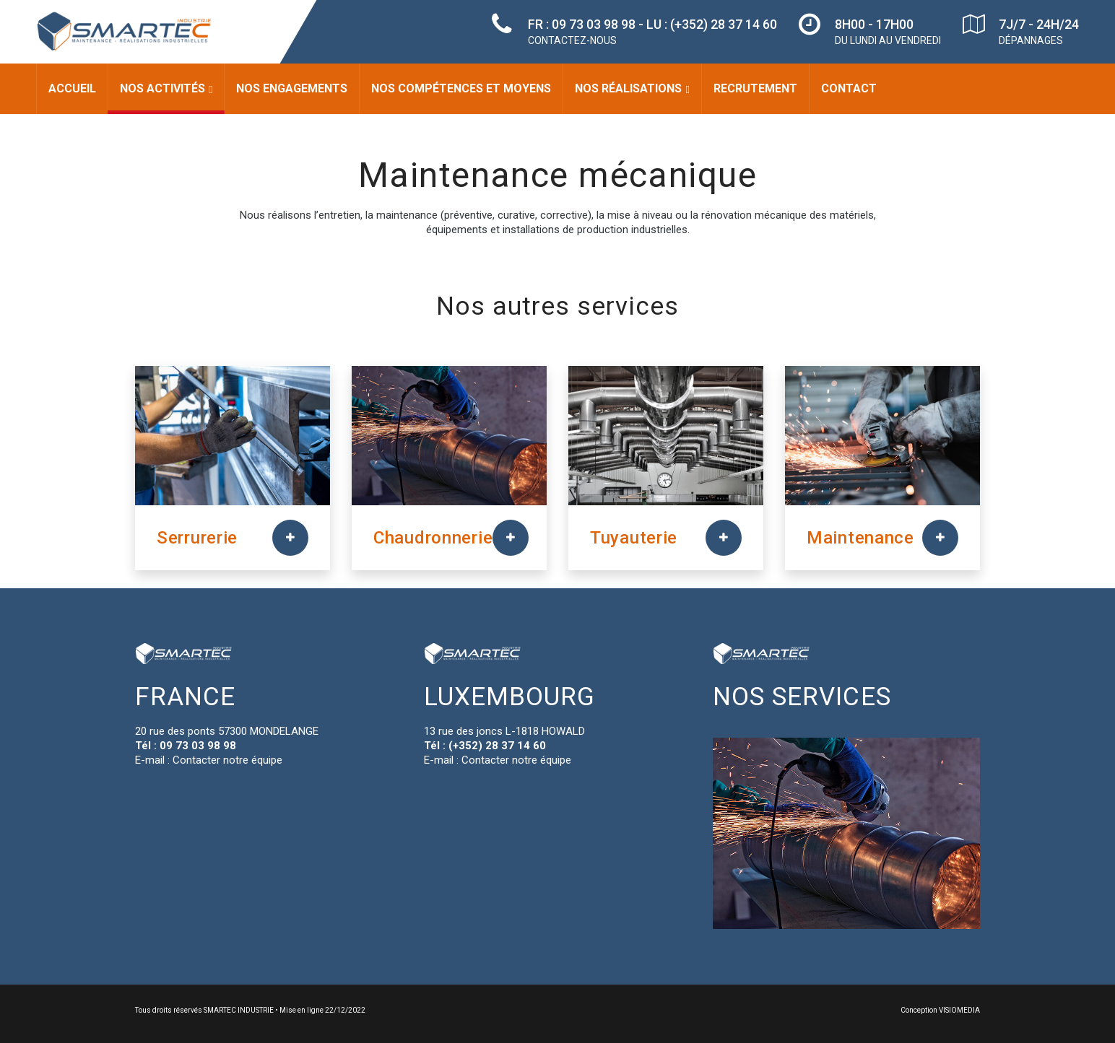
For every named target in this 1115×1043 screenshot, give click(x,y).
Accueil (72, 88)
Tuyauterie (633, 538)
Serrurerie (197, 538)
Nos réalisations (628, 88)
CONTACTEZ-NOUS (572, 40)
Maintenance (860, 538)
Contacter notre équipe (227, 760)
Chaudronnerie (433, 538)
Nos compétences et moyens (461, 88)
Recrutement (755, 88)
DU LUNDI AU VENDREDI (888, 40)
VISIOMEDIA (959, 1010)
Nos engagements (291, 88)
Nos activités (162, 88)
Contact (849, 88)
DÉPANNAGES (1031, 40)
